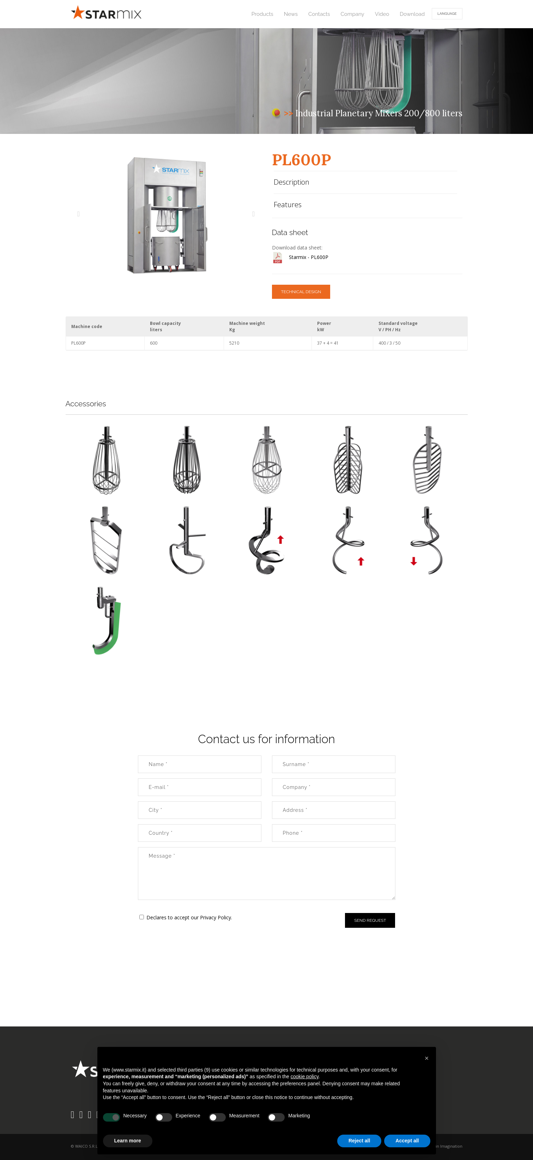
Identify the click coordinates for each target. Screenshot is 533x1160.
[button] (426, 1058)
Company (352, 14)
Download (412, 14)
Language (446, 14)
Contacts (319, 14)
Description (291, 182)
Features (288, 204)
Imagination (451, 1146)
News (291, 14)
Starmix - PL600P (308, 257)
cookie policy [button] (305, 1076)
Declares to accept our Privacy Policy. (189, 917)
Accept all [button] (407, 1140)
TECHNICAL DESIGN (301, 291)
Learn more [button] (127, 1140)
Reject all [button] (359, 1140)
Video (382, 14)
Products (262, 14)
